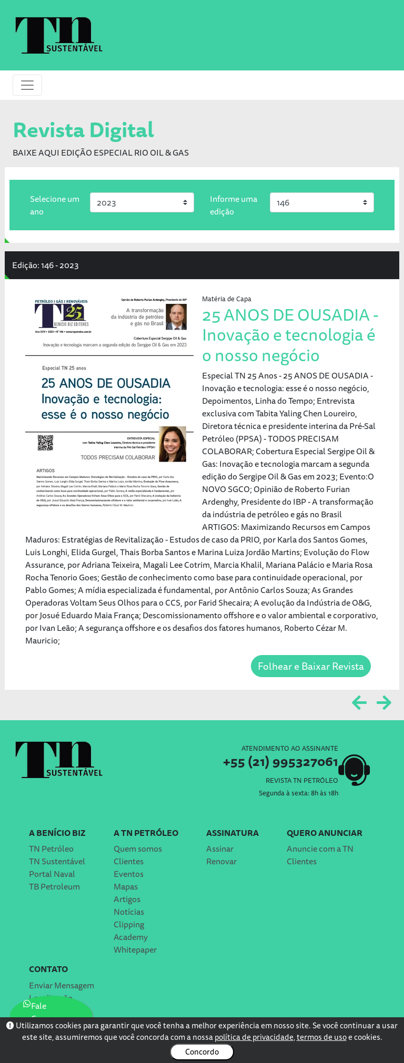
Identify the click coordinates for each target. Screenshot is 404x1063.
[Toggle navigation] (27, 85)
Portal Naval (52, 874)
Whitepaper (135, 949)
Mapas (126, 886)
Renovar (221, 861)
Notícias (129, 911)
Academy (131, 937)
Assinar (220, 848)
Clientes (129, 861)
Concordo (202, 1052)
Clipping (129, 924)
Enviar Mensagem (61, 985)
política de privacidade (254, 1037)
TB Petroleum (54, 886)
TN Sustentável (57, 861)
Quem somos (138, 848)
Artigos (127, 899)
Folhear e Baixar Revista (311, 666)
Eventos (129, 874)
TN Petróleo (51, 848)
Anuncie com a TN (320, 848)
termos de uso (322, 1037)
